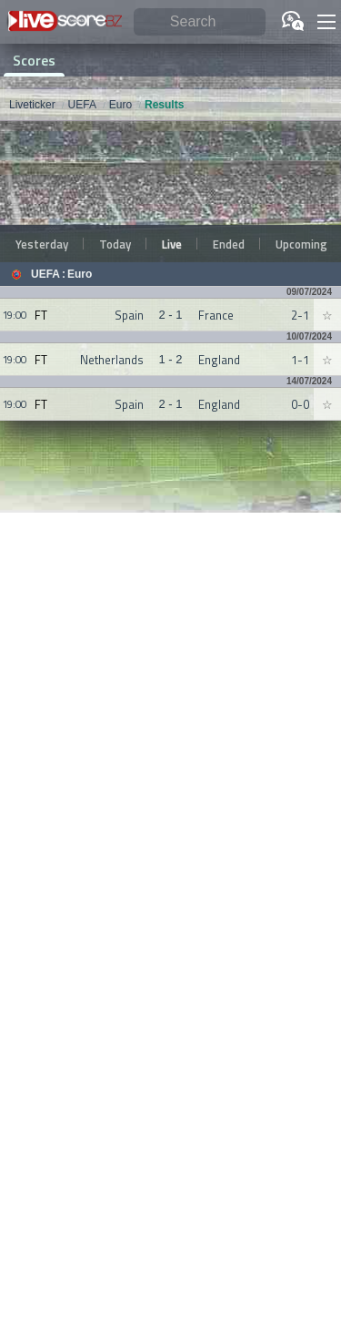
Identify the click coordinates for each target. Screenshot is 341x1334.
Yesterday (41, 244)
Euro (79, 274)
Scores (34, 60)
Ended (229, 244)
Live (172, 244)
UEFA (45, 274)
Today (115, 244)
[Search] (200, 22)
